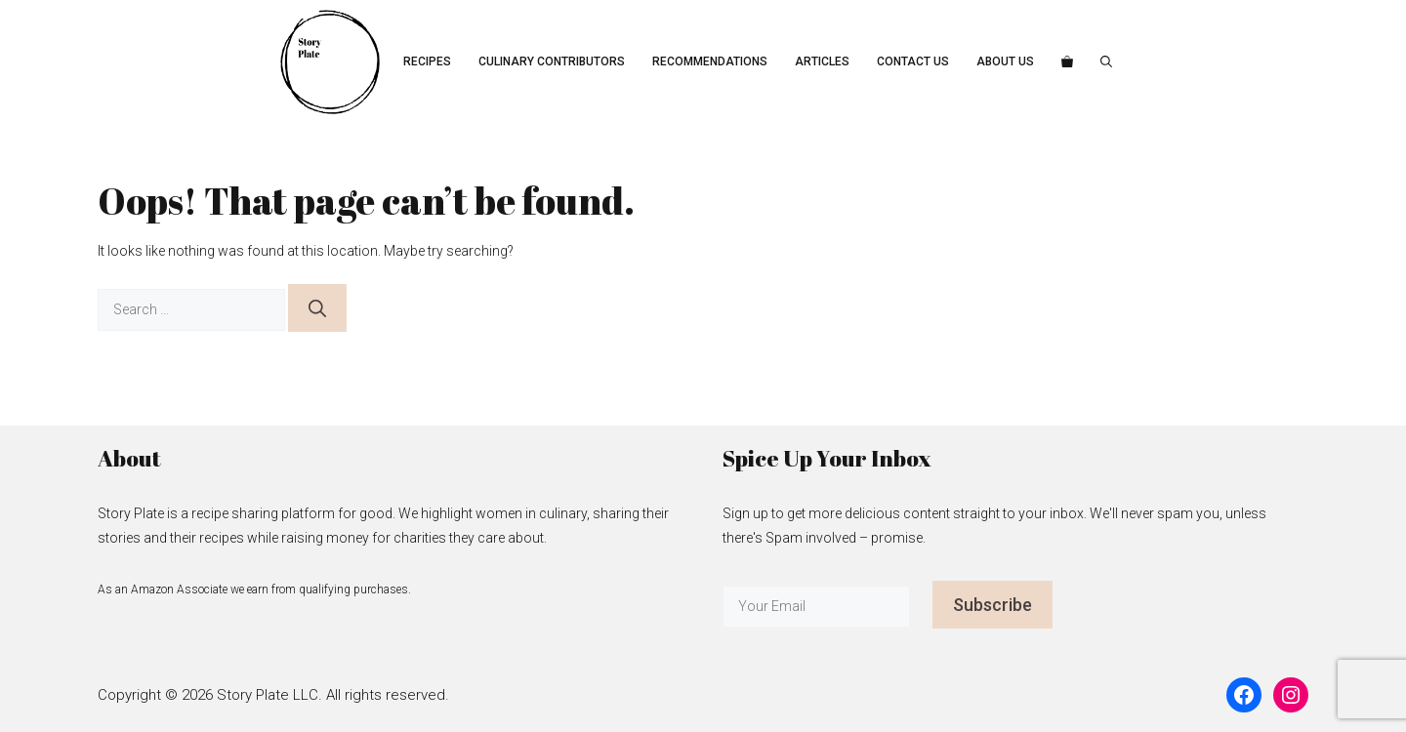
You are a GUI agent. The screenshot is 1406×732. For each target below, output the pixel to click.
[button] (1106, 62)
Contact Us (913, 61)
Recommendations (709, 61)
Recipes (427, 61)
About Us (1005, 61)
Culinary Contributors (551, 61)
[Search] (317, 308)
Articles (822, 61)
